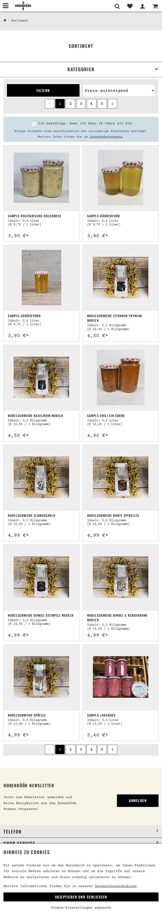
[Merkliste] (129, 6)
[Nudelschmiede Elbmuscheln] (41, 477)
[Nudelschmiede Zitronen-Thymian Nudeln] (120, 278)
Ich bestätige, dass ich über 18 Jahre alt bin (85, 124)
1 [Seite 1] (60, 103)
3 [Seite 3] (81, 103)
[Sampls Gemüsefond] (41, 278)
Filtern (43, 90)
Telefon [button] (12, 831)
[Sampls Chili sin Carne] (120, 378)
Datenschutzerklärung (116, 886)
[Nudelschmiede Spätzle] (41, 677)
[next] (112, 103)
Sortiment (19, 21)
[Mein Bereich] (142, 6)
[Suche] (117, 6)
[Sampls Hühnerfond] (120, 178)
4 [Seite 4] (91, 103)
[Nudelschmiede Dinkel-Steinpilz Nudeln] (41, 577)
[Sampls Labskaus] (120, 677)
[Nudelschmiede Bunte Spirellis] (120, 477)
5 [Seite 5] (102, 103)
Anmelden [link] (138, 800)
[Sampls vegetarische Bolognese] (41, 178)
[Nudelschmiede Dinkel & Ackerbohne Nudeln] (120, 577)
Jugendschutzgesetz (106, 136)
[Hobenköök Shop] (4, 20)
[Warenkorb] (155, 6)
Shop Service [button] (19, 843)
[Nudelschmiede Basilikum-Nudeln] (41, 378)
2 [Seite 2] (70, 103)
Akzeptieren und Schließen (81, 896)
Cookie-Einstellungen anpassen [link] (81, 908)
